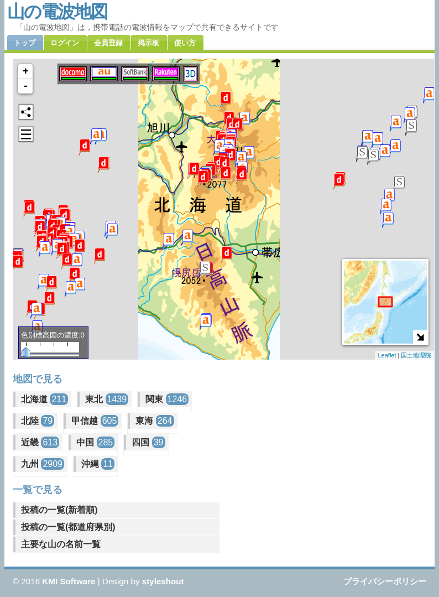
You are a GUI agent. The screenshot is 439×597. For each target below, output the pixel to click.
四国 (148, 442)
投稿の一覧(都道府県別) (68, 527)
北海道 (44, 399)
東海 (154, 421)
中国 (95, 442)
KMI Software (68, 581)
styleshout (163, 581)
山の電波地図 (57, 12)
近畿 (40, 442)
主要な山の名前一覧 (61, 544)
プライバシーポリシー (384, 581)
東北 (106, 399)
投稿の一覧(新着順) (59, 510)
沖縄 (97, 464)
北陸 (37, 421)
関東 (167, 399)
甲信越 (94, 421)
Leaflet (387, 355)
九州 (42, 464)
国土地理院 (416, 355)
